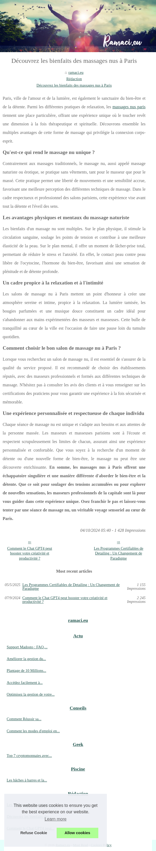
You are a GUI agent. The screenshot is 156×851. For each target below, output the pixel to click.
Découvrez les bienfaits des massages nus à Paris (74, 85)
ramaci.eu (75, 72)
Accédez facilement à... (25, 682)
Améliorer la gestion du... (26, 659)
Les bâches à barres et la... (27, 780)
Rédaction (74, 79)
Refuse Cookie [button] (33, 833)
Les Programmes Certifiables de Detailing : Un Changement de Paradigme (118, 553)
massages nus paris (129, 107)
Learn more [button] (56, 819)
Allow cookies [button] (77, 833)
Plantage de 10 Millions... (26, 670)
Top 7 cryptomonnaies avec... (29, 755)
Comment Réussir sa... (24, 719)
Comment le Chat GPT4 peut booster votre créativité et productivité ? (29, 553)
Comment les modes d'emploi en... (33, 731)
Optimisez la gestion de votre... (30, 694)
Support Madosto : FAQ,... (27, 647)
